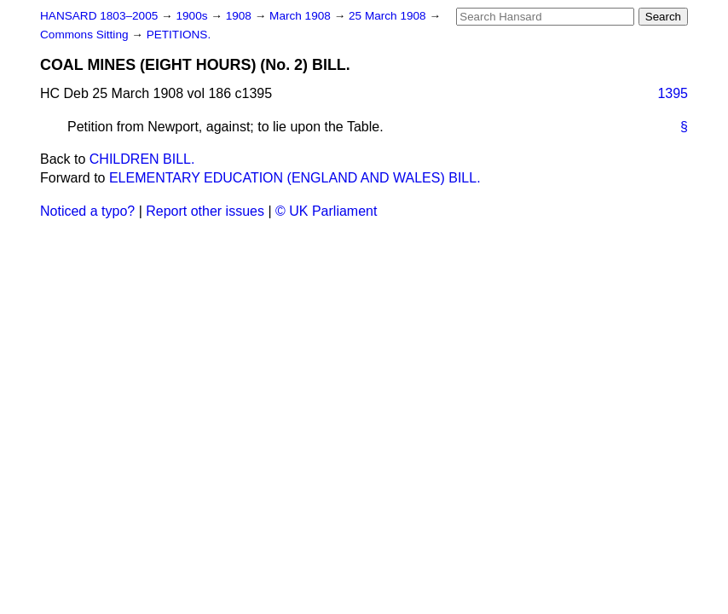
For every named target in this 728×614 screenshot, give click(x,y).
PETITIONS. (179, 34)
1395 (672, 93)
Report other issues (205, 211)
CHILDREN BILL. (142, 159)
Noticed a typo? (87, 211)
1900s (193, 15)
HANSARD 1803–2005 (99, 15)
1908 (240, 15)
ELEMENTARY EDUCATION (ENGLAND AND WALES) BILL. (295, 178)
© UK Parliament (326, 211)
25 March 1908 (389, 15)
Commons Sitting (85, 34)
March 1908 (301, 15)
